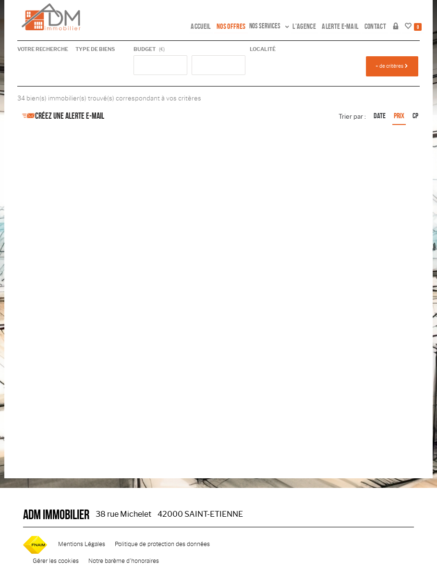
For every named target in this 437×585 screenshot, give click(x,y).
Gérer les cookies (56, 561)
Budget (145, 49)
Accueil (211, 26)
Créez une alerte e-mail (60, 116)
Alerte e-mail (345, 26)
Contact (378, 26)
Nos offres (241, 26)
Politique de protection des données (162, 544)
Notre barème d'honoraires (124, 561)
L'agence (312, 26)
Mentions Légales (81, 544)
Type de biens (95, 49)
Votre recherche (42, 49)
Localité (263, 49)
